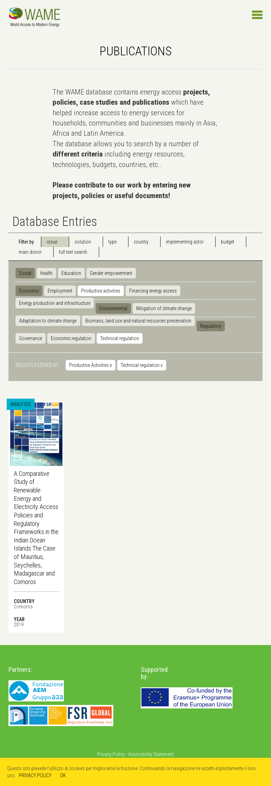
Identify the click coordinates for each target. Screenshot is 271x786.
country (141, 242)
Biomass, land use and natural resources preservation (138, 321)
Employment (60, 291)
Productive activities (100, 291)
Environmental (113, 308)
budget (227, 242)
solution (82, 242)
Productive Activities (90, 365)
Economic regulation (71, 338)
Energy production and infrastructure (54, 303)
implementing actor (185, 242)
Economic (29, 291)
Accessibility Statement (151, 754)
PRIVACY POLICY (35, 775)
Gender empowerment (111, 273)
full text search (73, 252)
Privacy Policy (111, 754)
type (112, 242)
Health (46, 273)
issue (52, 242)
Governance (30, 338)
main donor (30, 252)
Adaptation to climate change (48, 321)
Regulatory (210, 326)
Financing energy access (153, 291)
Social (25, 273)
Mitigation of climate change (164, 308)
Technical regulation (119, 338)
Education (71, 273)
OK (63, 775)
